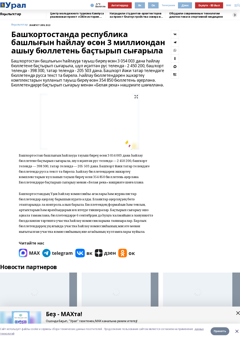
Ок (153, 5)
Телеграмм (168, 5)
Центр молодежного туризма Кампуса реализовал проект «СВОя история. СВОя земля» (77, 15)
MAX (228, 5)
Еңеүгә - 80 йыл (209, 5)
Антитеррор (119, 5)
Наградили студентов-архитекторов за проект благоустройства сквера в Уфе (135, 15)
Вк (140, 5)
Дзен (184, 5)
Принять (220, 331)
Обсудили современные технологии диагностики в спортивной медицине (196, 15)
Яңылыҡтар (10, 14)
